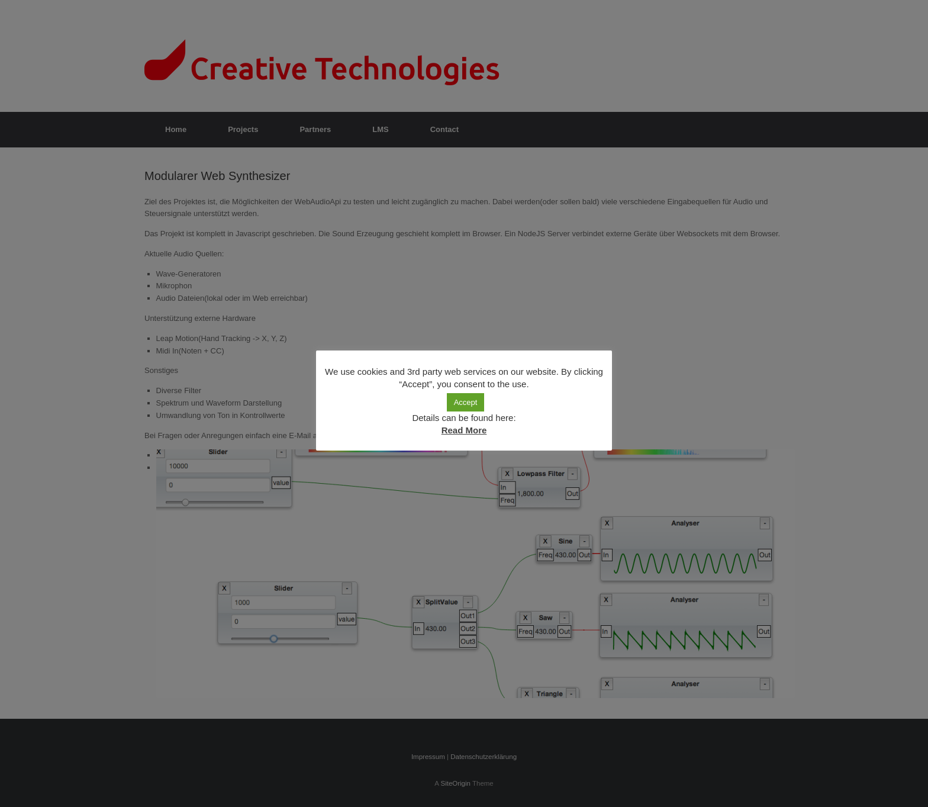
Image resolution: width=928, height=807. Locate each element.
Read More (464, 430)
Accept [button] (466, 402)
